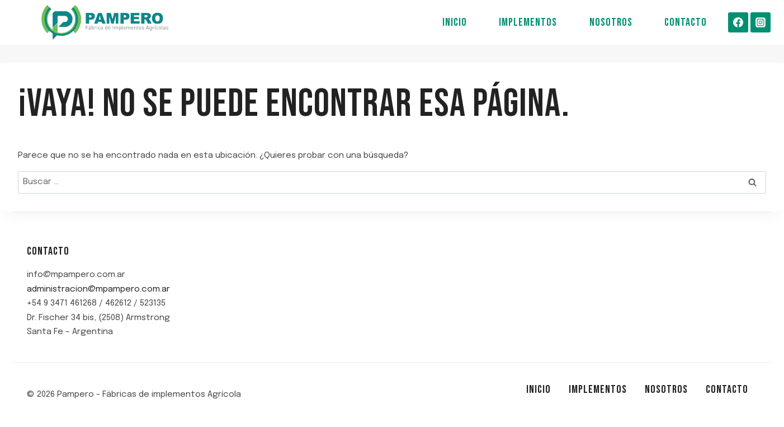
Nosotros (610, 22)
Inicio (454, 22)
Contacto (685, 22)
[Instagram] (760, 22)
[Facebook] (738, 22)
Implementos (528, 22)
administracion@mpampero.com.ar (98, 289)
